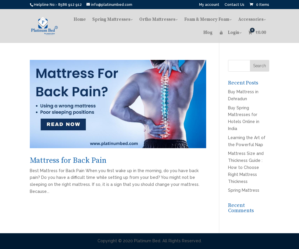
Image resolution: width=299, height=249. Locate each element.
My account (209, 5)
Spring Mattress (243, 190)
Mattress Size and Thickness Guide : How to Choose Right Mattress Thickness (246, 167)
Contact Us (234, 5)
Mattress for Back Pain (68, 160)
